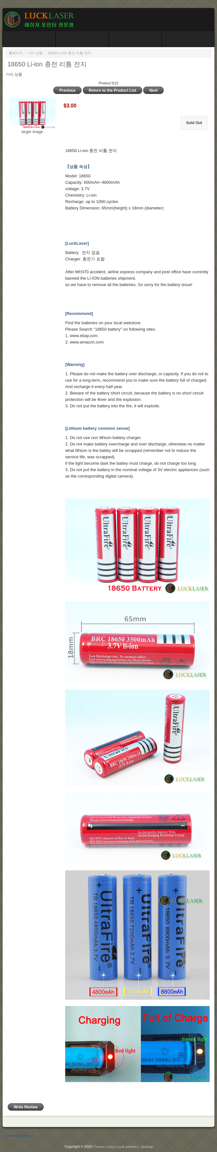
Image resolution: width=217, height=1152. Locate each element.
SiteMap (146, 1146)
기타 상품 (35, 53)
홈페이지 (16, 53)
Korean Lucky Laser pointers (115, 1146)
